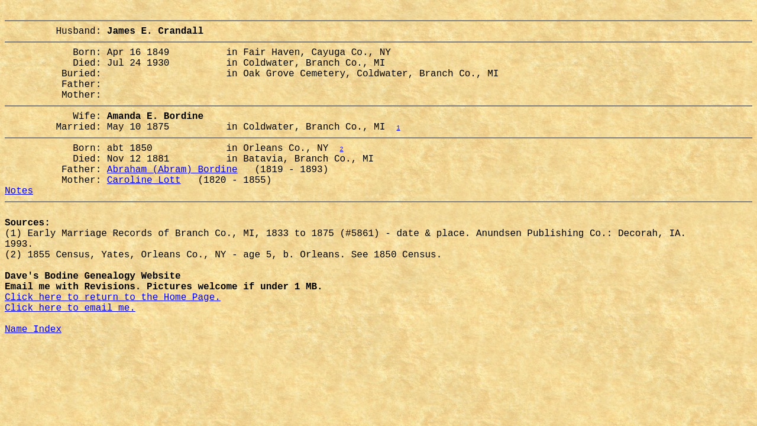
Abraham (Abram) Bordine (172, 197)
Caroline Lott (144, 210)
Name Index (33, 389)
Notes (19, 223)
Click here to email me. (70, 363)
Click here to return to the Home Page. (113, 350)
